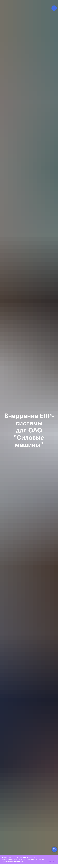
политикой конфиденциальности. (12, 861)
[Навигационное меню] (54, 8)
